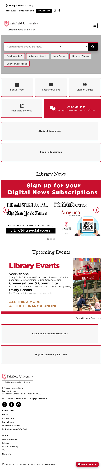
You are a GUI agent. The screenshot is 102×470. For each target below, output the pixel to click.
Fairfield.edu (10, 10)
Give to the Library (10, 446)
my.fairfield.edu (26, 10)
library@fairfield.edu (38, 398)
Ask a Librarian (8, 418)
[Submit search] (93, 47)
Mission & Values (9, 439)
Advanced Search (37, 56)
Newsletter (7, 454)
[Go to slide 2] (51, 239)
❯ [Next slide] (96, 210)
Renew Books (8, 422)
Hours (5, 414)
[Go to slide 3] (54, 239)
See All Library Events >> (88, 318)
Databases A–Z (14, 56)
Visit (4, 450)
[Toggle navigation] (95, 25)
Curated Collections (17, 63)
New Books (59, 56)
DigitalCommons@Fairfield (14, 429)
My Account (44, 10)
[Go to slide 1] (48, 239)
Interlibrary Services (11, 425)
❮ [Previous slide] (5, 210)
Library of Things (80, 56)
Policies (5, 443)
